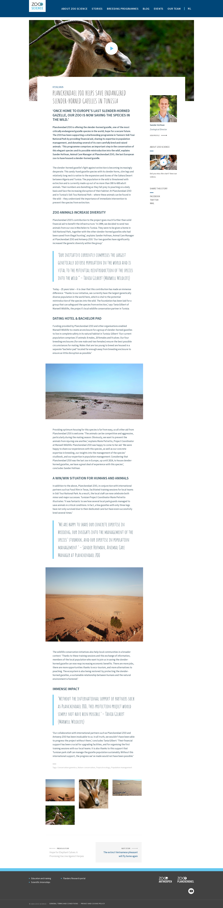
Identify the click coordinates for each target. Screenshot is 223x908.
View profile (158, 135)
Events (158, 8)
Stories (97, 8)
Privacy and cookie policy (93, 903)
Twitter (154, 200)
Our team (174, 8)
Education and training (41, 878)
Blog (146, 8)
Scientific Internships (40, 882)
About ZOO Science (74, 8)
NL (189, 8)
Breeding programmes (122, 8)
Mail (152, 203)
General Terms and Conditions (63, 903)
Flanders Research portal (74, 878)
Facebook (155, 196)
